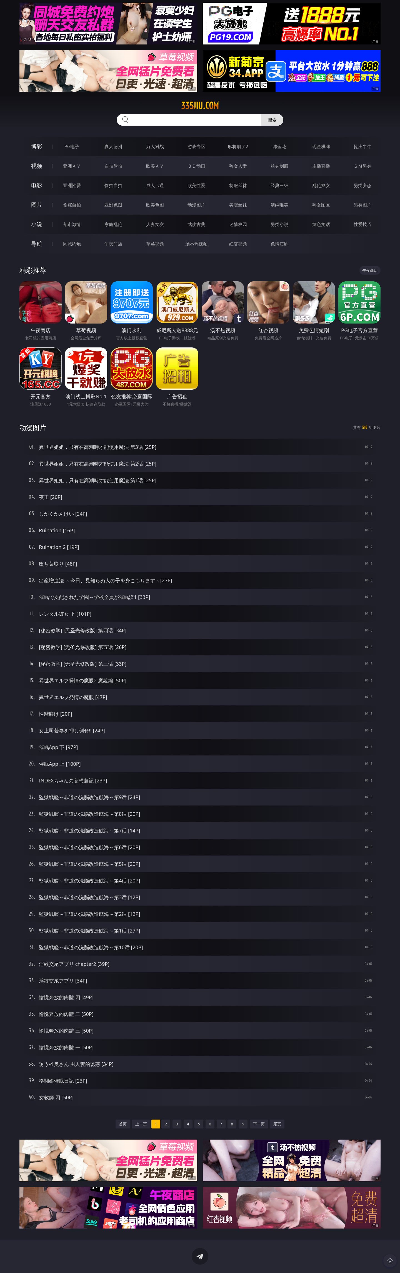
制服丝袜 (238, 185)
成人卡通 (155, 185)
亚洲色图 (113, 205)
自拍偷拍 (113, 166)
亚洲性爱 (72, 185)
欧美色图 (155, 205)
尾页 (277, 1124)
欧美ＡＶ (155, 166)
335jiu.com (200, 105)
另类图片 (362, 205)
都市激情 (72, 224)
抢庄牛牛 (362, 146)
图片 (36, 204)
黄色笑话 (321, 224)
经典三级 (279, 185)
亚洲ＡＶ (72, 166)
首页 (123, 1124)
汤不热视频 (196, 244)
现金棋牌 (321, 146)
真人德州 (113, 146)
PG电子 (71, 146)
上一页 (141, 1124)
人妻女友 (155, 224)
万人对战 (155, 146)
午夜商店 (113, 244)
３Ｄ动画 (196, 166)
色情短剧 (279, 244)
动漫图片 (196, 205)
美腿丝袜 (238, 205)
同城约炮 (72, 244)
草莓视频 (155, 244)
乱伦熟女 (321, 185)
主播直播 (321, 166)
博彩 (36, 146)
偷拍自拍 (113, 185)
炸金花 (279, 146)
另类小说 (279, 224)
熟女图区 (321, 205)
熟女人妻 (238, 166)
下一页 (259, 1124)
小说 (36, 224)
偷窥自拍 (72, 205)
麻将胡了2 (238, 146)
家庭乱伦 (113, 224)
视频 (36, 166)
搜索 (272, 120)
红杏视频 (238, 244)
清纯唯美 (279, 205)
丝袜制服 (279, 166)
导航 (36, 243)
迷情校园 (238, 224)
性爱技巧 (362, 224)
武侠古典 (196, 224)
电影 (36, 185)
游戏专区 (196, 146)
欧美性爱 (196, 185)
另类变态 (362, 185)
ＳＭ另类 (362, 166)
